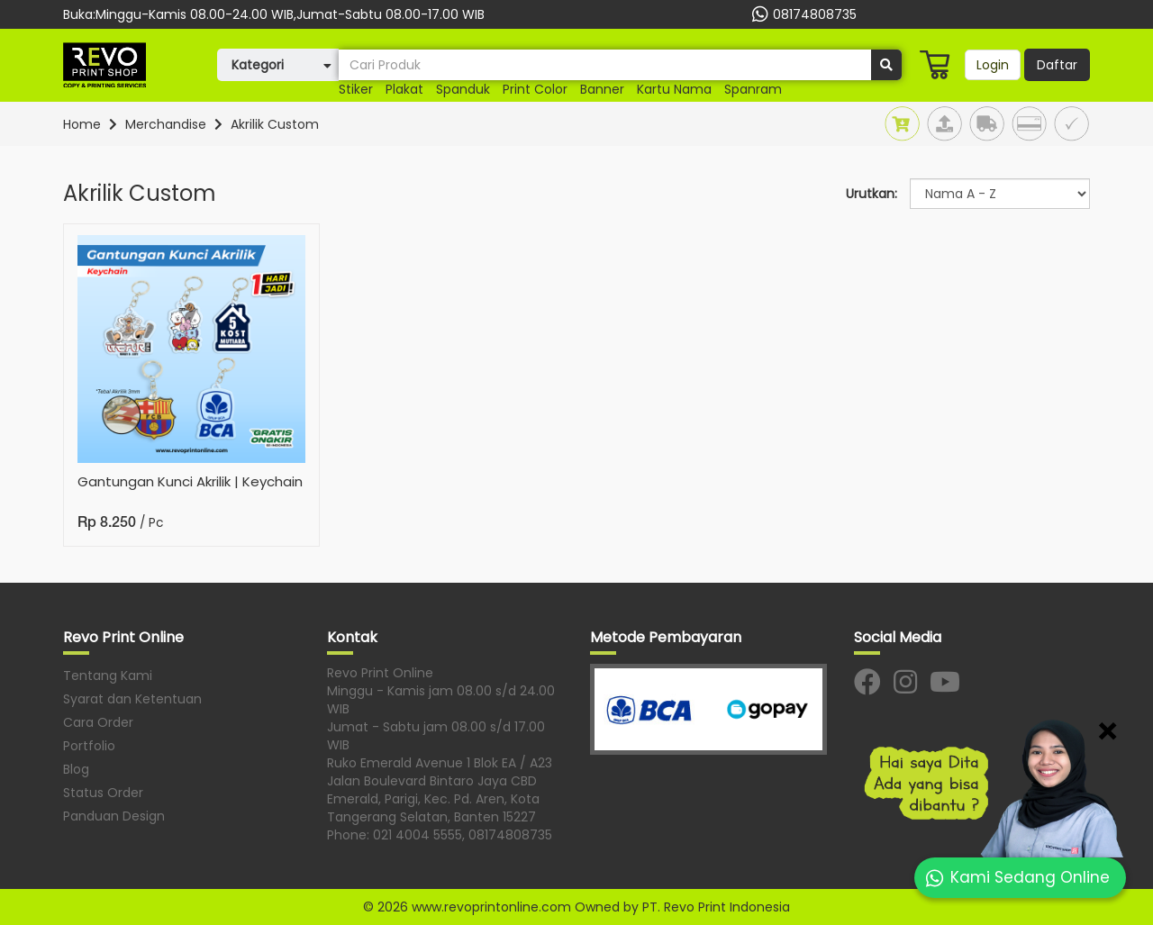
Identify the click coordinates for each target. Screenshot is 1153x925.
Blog (76, 769)
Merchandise (165, 124)
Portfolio (89, 746)
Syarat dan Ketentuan (132, 699)
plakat (404, 89)
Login (992, 65)
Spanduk (463, 89)
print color (535, 89)
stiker (356, 89)
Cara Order (98, 722)
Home (82, 124)
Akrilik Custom (275, 124)
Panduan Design (114, 816)
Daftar (1057, 65)
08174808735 (802, 14)
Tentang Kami (107, 676)
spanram (753, 89)
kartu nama (674, 89)
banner (602, 89)
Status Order (103, 793)
